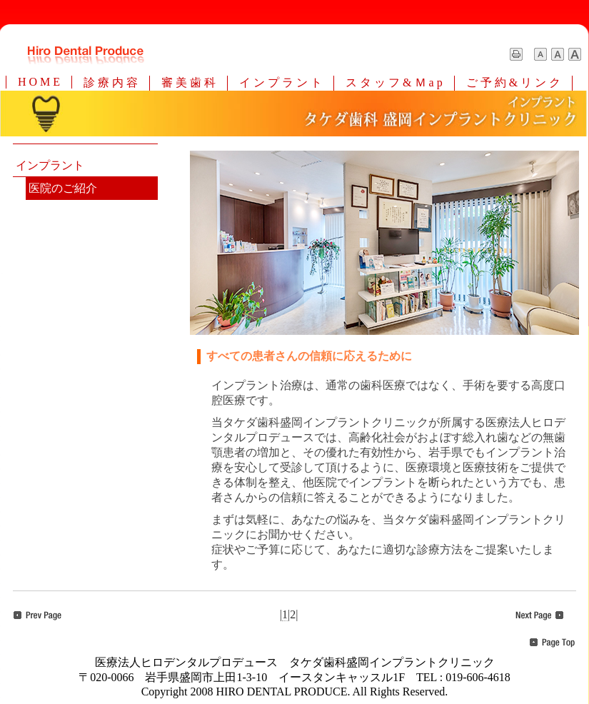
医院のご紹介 (63, 188)
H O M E (39, 82)
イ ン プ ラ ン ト (280, 82)
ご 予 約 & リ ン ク (513, 82)
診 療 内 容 (111, 82)
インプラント (50, 165)
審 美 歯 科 (188, 82)
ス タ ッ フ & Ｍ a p (394, 82)
